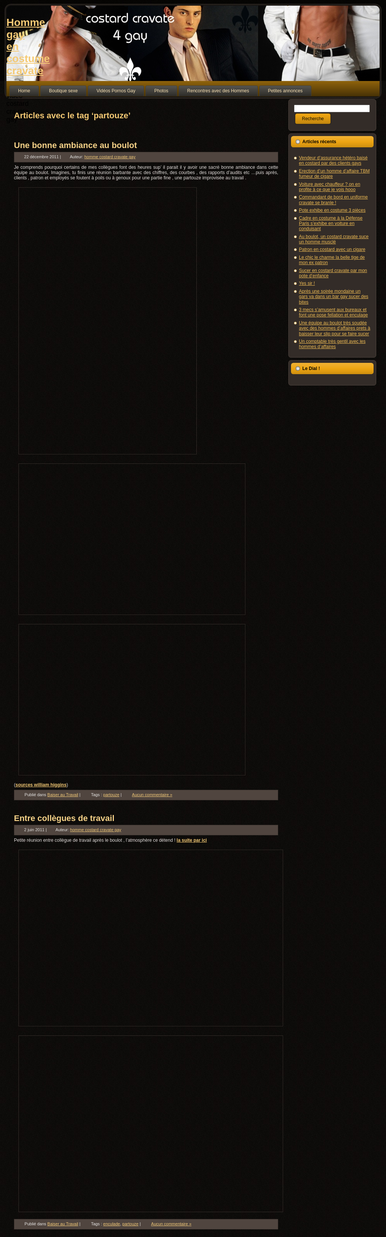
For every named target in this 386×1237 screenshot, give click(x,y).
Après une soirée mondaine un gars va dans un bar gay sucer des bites (333, 297)
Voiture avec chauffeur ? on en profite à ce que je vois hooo (329, 187)
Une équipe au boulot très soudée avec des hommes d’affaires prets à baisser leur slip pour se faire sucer (334, 328)
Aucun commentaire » (152, 794)
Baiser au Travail (62, 794)
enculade (111, 1224)
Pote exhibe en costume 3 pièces (332, 210)
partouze (111, 794)
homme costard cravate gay (110, 156)
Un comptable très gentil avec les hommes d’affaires (332, 344)
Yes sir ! (307, 283)
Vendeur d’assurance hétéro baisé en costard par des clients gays (333, 160)
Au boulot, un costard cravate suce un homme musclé (334, 239)
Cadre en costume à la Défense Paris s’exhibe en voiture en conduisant (331, 224)
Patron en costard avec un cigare (332, 249)
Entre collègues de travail (64, 818)
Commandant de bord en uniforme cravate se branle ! (333, 199)
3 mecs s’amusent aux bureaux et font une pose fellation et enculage (333, 312)
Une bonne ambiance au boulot (75, 145)
